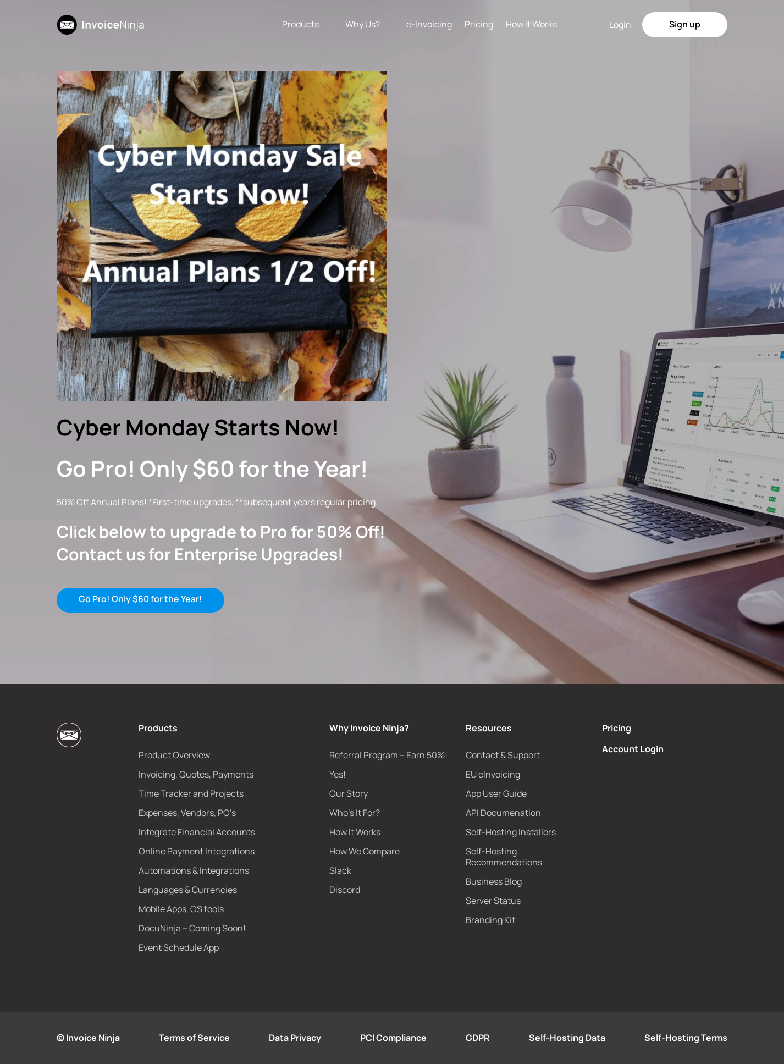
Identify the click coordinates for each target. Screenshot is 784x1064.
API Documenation (503, 813)
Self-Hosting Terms (685, 1038)
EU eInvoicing (493, 774)
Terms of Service (194, 1038)
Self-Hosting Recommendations (504, 856)
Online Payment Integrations (197, 851)
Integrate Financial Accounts (197, 832)
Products (300, 24)
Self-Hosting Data (567, 1038)
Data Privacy (295, 1038)
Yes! (337, 774)
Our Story (348, 793)
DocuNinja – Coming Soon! (192, 928)
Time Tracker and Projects (191, 793)
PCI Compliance (393, 1038)
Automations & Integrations (194, 870)
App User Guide (496, 793)
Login (620, 25)
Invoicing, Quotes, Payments (196, 774)
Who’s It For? (354, 813)
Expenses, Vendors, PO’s (187, 813)
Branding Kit (490, 920)
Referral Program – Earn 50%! (388, 755)
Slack (340, 870)
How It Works (531, 24)
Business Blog (494, 881)
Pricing (479, 24)
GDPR (478, 1038)
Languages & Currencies (188, 890)
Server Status (493, 901)
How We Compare (364, 851)
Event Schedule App (179, 947)
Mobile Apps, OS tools (181, 909)
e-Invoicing (429, 24)
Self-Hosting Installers (511, 832)
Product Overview (174, 755)
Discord (344, 890)
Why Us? (362, 24)
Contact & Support (503, 755)
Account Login (633, 749)
